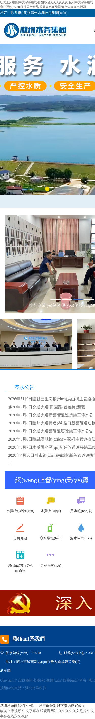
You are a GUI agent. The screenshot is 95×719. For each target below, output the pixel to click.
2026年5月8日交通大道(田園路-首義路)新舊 (46, 407)
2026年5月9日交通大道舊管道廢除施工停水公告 (50, 431)
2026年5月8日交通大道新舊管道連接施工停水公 (50, 415)
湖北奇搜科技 (35, 688)
